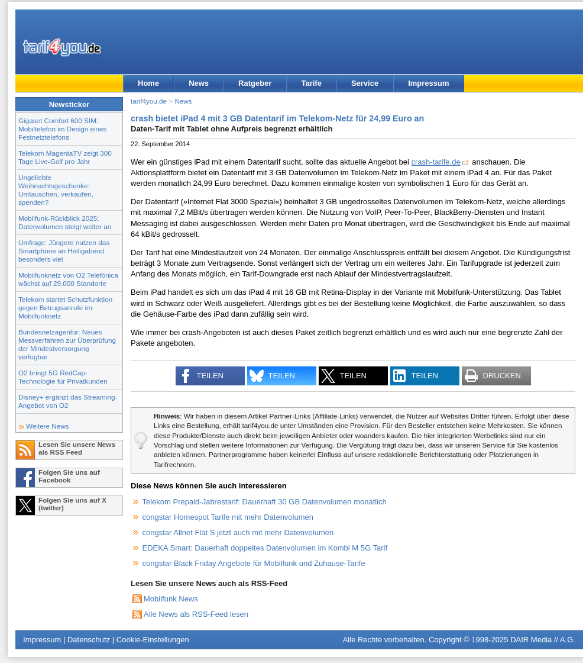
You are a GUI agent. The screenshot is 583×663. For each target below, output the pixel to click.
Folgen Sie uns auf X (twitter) (72, 503)
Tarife (311, 83)
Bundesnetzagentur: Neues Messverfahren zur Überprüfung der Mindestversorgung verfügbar (67, 344)
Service (364, 83)
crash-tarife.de (436, 161)
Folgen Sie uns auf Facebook (69, 476)
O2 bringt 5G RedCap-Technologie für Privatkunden (63, 377)
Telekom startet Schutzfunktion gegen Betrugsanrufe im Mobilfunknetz (65, 307)
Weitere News (47, 426)
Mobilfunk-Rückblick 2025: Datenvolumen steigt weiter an (64, 222)
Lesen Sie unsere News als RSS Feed (76, 448)
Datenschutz (88, 639)
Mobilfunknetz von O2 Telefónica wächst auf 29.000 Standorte (68, 279)
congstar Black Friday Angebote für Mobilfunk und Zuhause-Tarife (253, 563)
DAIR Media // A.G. (542, 639)
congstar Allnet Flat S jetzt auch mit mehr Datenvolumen (238, 532)
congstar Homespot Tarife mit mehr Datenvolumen (228, 517)
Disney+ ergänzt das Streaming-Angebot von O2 (67, 401)
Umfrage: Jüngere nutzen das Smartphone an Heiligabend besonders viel (63, 251)
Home (148, 83)
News (199, 83)
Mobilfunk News (171, 598)
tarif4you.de (149, 101)
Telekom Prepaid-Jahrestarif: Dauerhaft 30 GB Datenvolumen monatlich (264, 501)
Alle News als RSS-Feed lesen (196, 614)
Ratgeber (254, 83)
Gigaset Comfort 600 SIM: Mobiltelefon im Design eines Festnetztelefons (62, 129)
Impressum (428, 83)
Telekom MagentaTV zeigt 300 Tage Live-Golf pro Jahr (65, 157)
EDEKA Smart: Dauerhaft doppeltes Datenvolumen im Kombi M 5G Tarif (265, 547)
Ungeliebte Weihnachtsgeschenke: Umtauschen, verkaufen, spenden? (55, 189)
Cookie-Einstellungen (152, 639)
